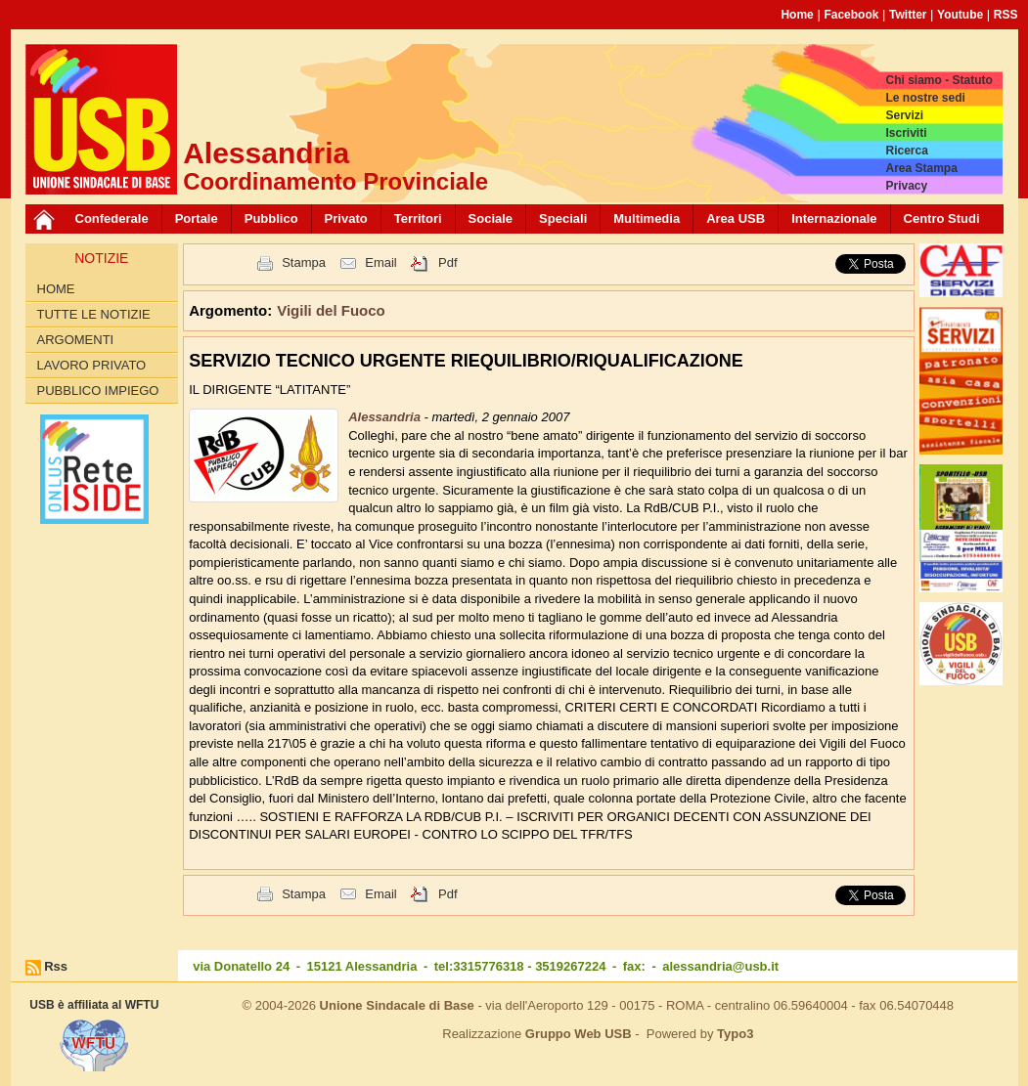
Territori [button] (418, 218)
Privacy (906, 186)
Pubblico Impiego (98, 390)
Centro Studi (942, 218)
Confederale (112, 218)
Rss (55, 966)
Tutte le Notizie (94, 314)
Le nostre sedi (924, 98)
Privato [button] (346, 218)
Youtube (960, 15)
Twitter (907, 15)
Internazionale (833, 218)
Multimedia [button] (646, 218)
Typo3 (735, 1033)
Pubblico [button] (271, 218)
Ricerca (906, 150)
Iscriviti (905, 133)
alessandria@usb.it (720, 966)
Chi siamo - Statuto (938, 80)
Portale (196, 218)
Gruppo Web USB (578, 1033)
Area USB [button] (735, 218)
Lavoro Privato (92, 365)
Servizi (904, 115)
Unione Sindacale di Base (397, 1005)
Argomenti (75, 339)
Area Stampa (921, 168)
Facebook (851, 15)
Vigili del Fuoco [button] (331, 310)
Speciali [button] (563, 218)
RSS (1006, 15)
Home (797, 15)
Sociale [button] (491, 218)
